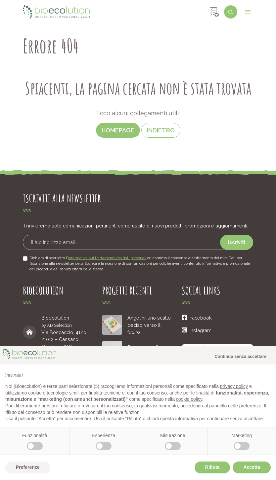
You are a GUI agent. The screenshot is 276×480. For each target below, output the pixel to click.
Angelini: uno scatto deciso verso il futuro (149, 325)
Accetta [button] (251, 467)
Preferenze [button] (28, 467)
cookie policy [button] (189, 399)
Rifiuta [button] (212, 467)
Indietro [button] (161, 130)
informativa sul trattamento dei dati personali (107, 258)
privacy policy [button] (234, 386)
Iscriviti (236, 242)
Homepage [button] (118, 130)
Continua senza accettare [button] (240, 356)
